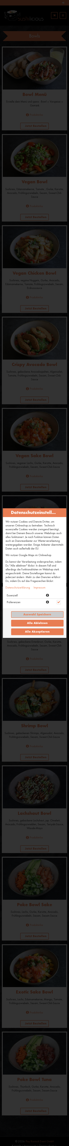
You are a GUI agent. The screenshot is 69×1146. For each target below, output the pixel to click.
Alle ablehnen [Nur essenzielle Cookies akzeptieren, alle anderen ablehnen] (37, 623)
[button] (47, 595)
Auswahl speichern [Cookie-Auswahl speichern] (37, 614)
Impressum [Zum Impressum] (39, 587)
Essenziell (12, 595)
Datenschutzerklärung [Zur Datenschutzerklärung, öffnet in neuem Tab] (18, 587)
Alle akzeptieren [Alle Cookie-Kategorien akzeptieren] (37, 631)
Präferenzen (13, 602)
